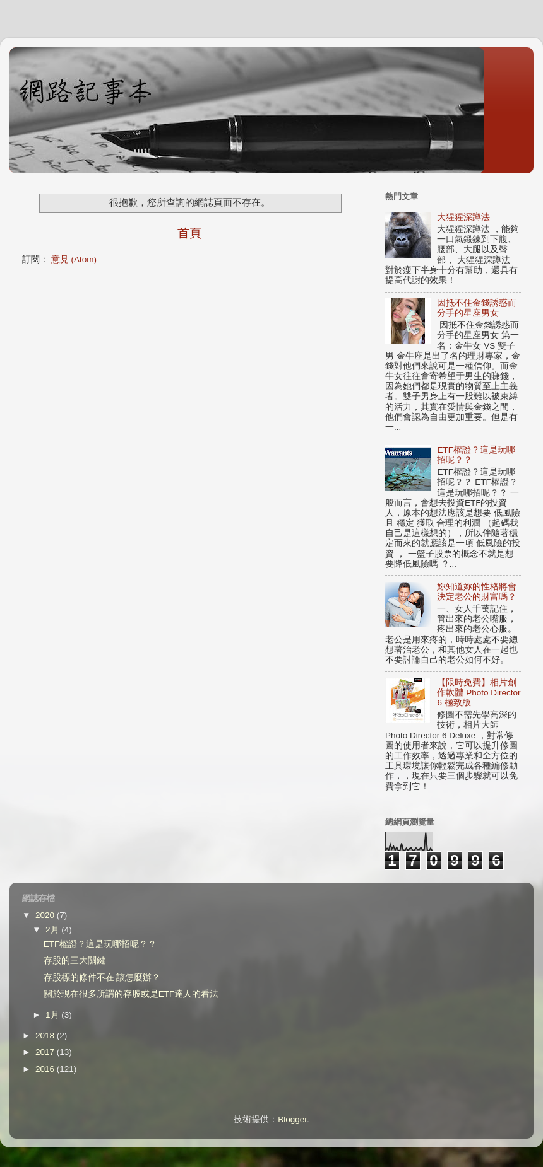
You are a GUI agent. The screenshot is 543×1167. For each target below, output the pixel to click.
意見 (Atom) (74, 259)
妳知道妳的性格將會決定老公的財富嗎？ (476, 591)
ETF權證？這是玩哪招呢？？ (100, 944)
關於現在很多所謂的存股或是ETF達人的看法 (131, 994)
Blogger (292, 1119)
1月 (53, 1014)
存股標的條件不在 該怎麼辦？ (102, 977)
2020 (46, 915)
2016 (46, 1069)
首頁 (189, 233)
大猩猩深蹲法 (463, 217)
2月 (53, 929)
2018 (46, 1035)
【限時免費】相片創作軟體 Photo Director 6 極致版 (478, 692)
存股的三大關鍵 (74, 960)
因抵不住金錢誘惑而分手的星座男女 (476, 308)
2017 (46, 1052)
